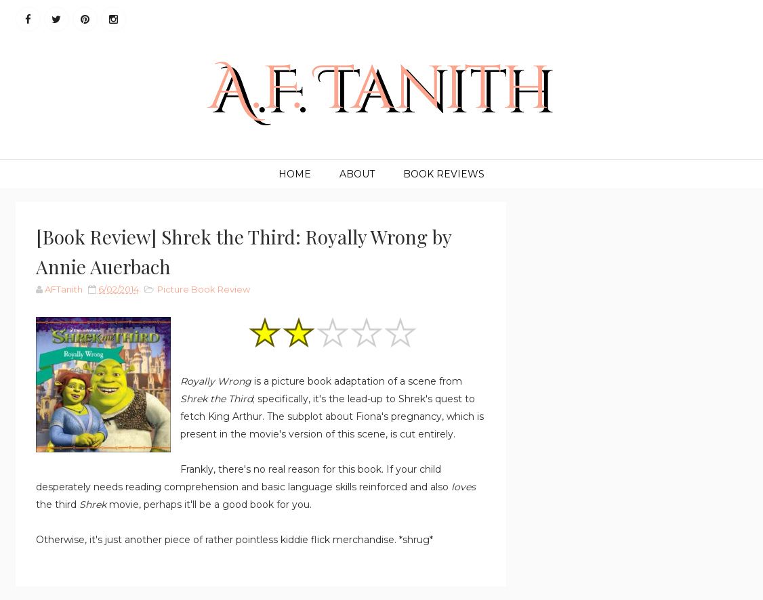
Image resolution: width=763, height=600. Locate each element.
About (357, 174)
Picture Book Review (203, 289)
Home (295, 174)
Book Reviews (443, 174)
